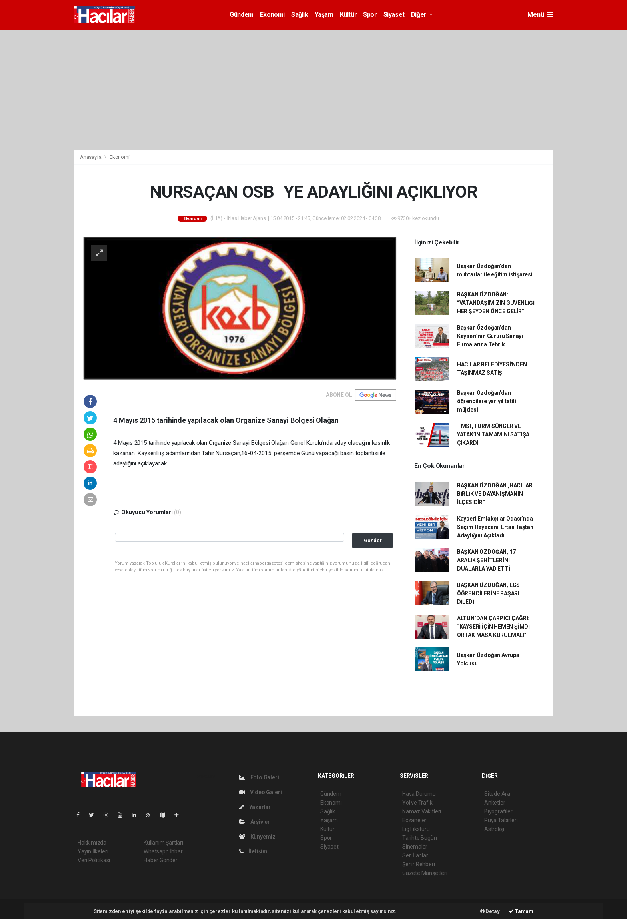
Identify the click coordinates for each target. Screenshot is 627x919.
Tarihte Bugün (419, 838)
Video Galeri (260, 792)
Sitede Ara (497, 794)
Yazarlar (255, 807)
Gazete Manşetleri (424, 873)
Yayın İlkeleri (93, 851)
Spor (370, 14)
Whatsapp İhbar (163, 851)
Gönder (373, 540)
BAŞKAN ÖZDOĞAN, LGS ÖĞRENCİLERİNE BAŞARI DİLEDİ (488, 593)
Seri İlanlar (415, 855)
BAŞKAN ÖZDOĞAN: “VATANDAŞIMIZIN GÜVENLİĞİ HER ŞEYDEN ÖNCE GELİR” (496, 302)
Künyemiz (257, 836)
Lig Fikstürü (416, 829)
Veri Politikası (94, 860)
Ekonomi (272, 14)
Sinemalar (414, 846)
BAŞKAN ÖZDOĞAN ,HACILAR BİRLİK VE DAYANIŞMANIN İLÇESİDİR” (495, 493)
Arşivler (254, 822)
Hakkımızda (92, 842)
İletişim (253, 851)
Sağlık (299, 14)
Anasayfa (91, 157)
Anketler (494, 802)
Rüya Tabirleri (500, 820)
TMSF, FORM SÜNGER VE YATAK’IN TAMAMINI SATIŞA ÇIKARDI (493, 434)
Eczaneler (414, 820)
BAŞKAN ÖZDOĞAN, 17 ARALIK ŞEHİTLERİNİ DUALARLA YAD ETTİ (486, 560)
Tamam (521, 911)
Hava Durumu (419, 794)
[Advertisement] (313, 90)
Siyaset (394, 14)
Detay (490, 911)
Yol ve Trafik (417, 802)
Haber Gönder (161, 860)
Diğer (419, 14)
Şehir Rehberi (418, 864)
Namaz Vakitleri (421, 811)
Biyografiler (498, 811)
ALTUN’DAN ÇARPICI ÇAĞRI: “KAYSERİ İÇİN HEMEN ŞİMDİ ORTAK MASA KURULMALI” (493, 626)
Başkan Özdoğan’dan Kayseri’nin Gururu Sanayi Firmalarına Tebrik (490, 336)
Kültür (348, 14)
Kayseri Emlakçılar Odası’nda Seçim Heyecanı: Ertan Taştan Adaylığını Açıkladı (495, 527)
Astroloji (494, 829)
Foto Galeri (259, 777)
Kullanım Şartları (163, 842)
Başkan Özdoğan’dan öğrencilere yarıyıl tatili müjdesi (486, 401)
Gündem (242, 14)
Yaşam (324, 14)
